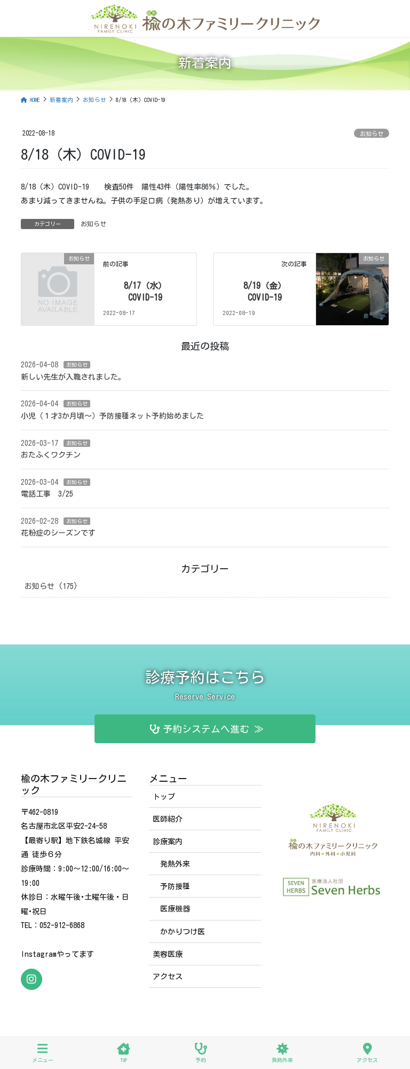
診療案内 (168, 841)
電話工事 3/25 (47, 494)
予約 (201, 1053)
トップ (164, 796)
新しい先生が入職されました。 (73, 377)
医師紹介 (168, 819)
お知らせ (371, 134)
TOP (123, 1053)
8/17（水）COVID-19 (145, 291)
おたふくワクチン (51, 455)
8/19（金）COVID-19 (266, 291)
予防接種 (175, 886)
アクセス (168, 976)
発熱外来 (175, 864)
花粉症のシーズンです (58, 533)
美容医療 (168, 954)
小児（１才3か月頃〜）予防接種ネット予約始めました (112, 416)
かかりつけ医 (182, 932)
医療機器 (175, 909)
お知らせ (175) (51, 586)
